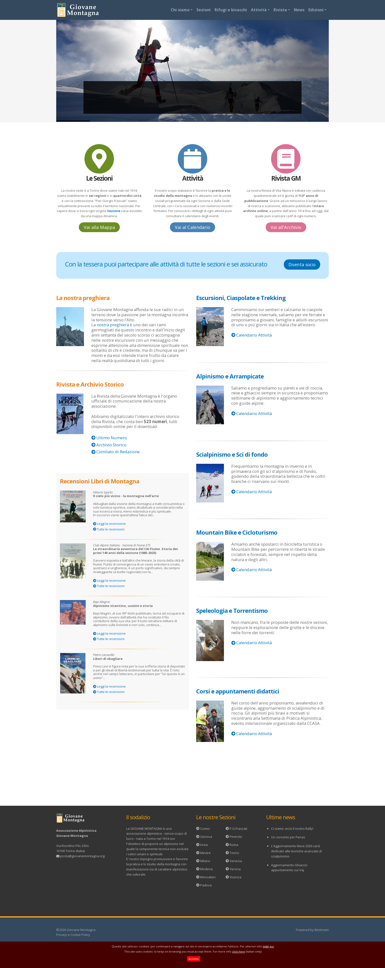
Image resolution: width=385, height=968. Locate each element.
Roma (234, 844)
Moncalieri (208, 877)
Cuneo (205, 828)
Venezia (236, 861)
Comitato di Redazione (118, 451)
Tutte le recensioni (110, 529)
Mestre (205, 853)
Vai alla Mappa (99, 227)
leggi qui (268, 946)
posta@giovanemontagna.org (82, 856)
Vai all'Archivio (286, 227)
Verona (235, 869)
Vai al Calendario (192, 227)
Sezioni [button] (203, 10)
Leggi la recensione (111, 523)
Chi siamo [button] (180, 10)
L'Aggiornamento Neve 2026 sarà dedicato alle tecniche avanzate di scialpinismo (296, 851)
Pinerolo (236, 836)
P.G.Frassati (238, 828)
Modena (206, 869)
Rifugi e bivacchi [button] (231, 10)
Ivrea (204, 844)
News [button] (299, 10)
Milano (205, 861)
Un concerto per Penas (288, 837)
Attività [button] (259, 10)
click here (238, 951)
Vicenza (235, 877)
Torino (234, 853)
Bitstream (322, 930)
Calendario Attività (254, 335)
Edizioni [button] (316, 10)
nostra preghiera (113, 324)
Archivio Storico (111, 445)
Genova (206, 836)
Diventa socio (302, 264)
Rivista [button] (280, 10)
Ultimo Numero (111, 437)
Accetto (194, 959)
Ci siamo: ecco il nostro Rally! (292, 828)
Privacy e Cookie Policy (73, 934)
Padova (206, 885)
